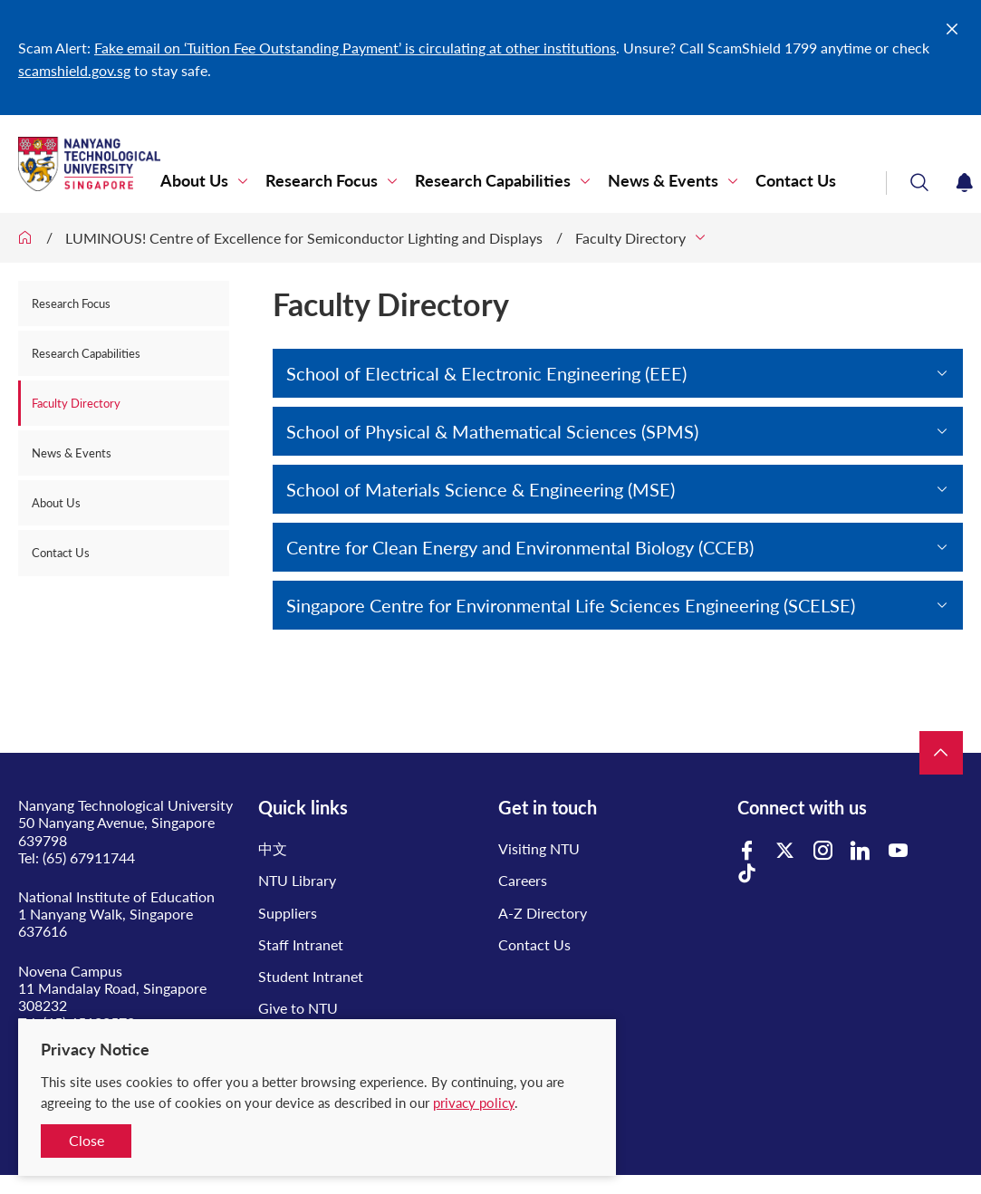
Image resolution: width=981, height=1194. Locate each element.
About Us (194, 180)
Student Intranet (310, 976)
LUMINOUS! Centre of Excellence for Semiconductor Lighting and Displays (304, 237)
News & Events (663, 180)
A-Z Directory (542, 912)
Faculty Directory (630, 237)
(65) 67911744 (89, 857)
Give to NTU (298, 1007)
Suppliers (287, 912)
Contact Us (795, 180)
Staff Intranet (300, 944)
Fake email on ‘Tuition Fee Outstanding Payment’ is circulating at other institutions (355, 47)
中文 (272, 848)
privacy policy (474, 1102)
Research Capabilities (493, 180)
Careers (522, 880)
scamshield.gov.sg (74, 70)
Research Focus (321, 180)
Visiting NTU (539, 848)
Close (86, 1140)
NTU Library (297, 880)
